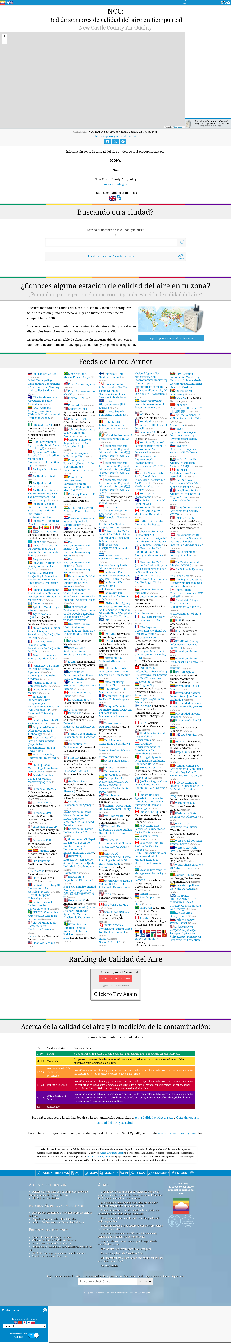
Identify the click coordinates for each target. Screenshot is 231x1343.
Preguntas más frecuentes (48, 1266)
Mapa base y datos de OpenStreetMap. (122, 1290)
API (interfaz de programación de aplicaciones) (59, 1290)
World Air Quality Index (112, 1190)
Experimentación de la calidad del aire (54, 1256)
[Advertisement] (115, 1159)
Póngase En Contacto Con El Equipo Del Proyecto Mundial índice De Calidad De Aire (58, 1230)
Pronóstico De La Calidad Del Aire (51, 1280)
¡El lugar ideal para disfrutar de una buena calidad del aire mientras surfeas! (130, 1296)
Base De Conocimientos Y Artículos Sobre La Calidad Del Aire (60, 1251)
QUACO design (109, 1302)
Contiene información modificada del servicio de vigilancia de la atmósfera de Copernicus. (127, 1272)
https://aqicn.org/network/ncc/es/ (115, 128)
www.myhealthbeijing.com (177, 1125)
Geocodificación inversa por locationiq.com (126, 1286)
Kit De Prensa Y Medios (45, 1235)
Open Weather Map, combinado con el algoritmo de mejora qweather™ (129, 1257)
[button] (4, 28)
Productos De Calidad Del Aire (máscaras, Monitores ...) (60, 1285)
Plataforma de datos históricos (49, 1293)
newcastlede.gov (115, 176)
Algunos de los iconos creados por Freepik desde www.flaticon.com (127, 1280)
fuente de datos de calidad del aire (51, 1274)
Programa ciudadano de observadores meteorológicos (132, 1263)
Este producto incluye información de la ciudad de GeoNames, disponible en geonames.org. (128, 1249)
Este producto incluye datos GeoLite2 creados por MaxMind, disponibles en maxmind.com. (127, 1241)
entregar (145, 1319)
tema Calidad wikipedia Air (154, 1110)
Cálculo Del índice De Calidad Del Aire (54, 1277)
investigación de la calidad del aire (56, 1242)
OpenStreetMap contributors (184, 119)
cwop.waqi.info (111, 1266)
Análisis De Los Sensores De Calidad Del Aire (58, 1259)
